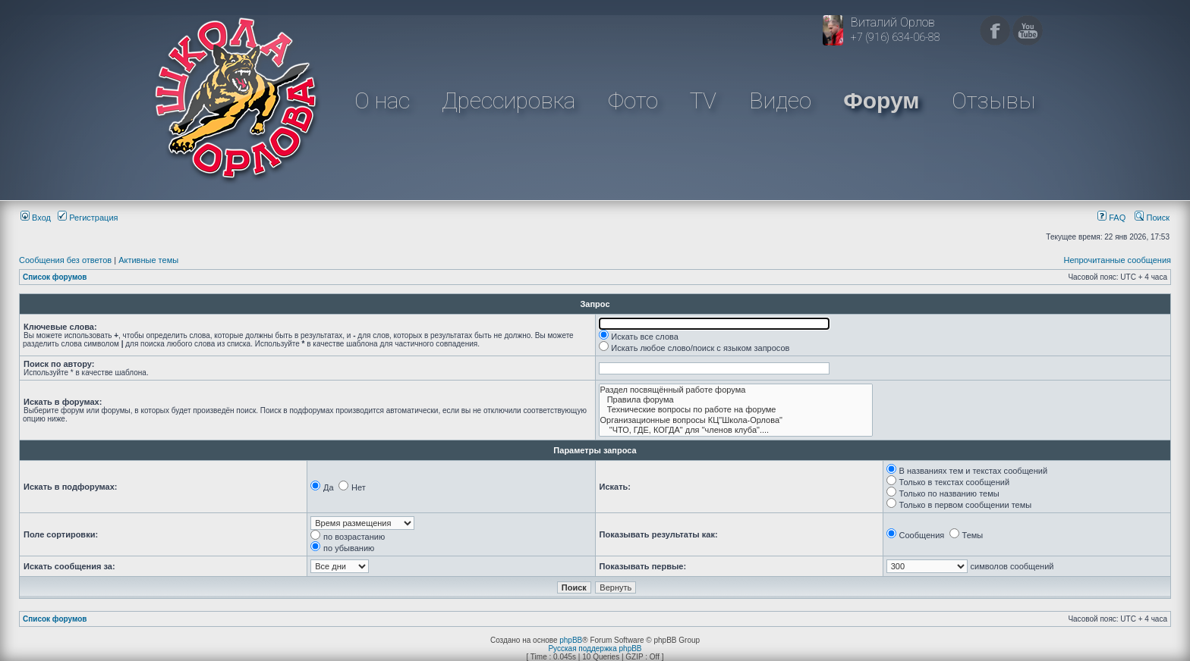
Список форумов (55, 277)
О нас (382, 100)
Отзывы (993, 100)
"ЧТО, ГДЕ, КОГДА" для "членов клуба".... (736, 430)
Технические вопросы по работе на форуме (736, 410)
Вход (35, 217)
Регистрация (88, 217)
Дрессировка (508, 100)
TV (703, 100)
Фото (633, 100)
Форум (881, 100)
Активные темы (148, 260)
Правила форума (736, 400)
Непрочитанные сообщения (1117, 260)
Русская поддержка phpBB (594, 648)
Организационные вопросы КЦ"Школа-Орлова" (736, 420)
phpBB (570, 640)
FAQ (1111, 217)
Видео (780, 100)
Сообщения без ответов (65, 260)
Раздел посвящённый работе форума (736, 390)
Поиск (1152, 217)
